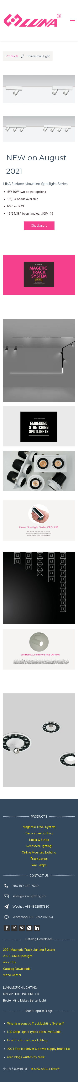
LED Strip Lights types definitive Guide (34, 1031)
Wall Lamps (39, 865)
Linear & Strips (39, 839)
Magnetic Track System (39, 827)
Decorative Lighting (39, 833)
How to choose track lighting (27, 1040)
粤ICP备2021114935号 (45, 1069)
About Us (9, 962)
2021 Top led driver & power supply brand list (38, 1048)
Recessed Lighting (39, 846)
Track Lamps (39, 858)
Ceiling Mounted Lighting (39, 852)
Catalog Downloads (16, 968)
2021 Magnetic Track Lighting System (29, 949)
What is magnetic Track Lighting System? (35, 1023)
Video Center (12, 975)
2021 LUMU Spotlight (17, 956)
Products (12, 56)
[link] (39, 454)
